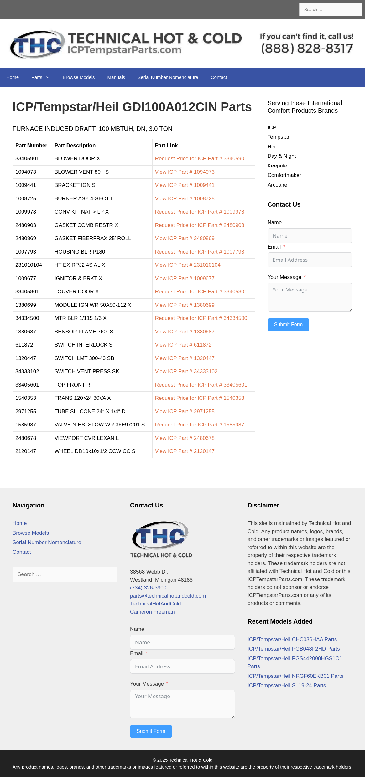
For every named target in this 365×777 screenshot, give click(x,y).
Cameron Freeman (152, 612)
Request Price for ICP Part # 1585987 (199, 425)
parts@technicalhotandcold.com (168, 596)
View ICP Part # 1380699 (185, 305)
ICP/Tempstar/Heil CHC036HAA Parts (292, 639)
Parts (43, 77)
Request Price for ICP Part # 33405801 (201, 292)
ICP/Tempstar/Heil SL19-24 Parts (287, 685)
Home (12, 77)
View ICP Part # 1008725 (185, 199)
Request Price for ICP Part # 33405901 (201, 159)
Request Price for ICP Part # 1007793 (199, 252)
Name (275, 222)
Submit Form (288, 324)
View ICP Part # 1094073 (185, 172)
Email (274, 247)
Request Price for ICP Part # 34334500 (201, 318)
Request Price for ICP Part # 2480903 (199, 225)
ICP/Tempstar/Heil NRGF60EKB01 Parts (295, 676)
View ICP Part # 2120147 (185, 451)
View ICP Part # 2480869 (185, 238)
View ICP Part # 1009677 (185, 278)
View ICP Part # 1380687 (185, 332)
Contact (219, 77)
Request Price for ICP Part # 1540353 (199, 398)
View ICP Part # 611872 (183, 345)
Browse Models (79, 77)
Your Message (284, 277)
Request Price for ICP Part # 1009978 (199, 212)
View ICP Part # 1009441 (185, 185)
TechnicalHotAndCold (155, 604)
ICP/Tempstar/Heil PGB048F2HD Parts (294, 649)
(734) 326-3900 (148, 588)
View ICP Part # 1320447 (185, 358)
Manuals (116, 77)
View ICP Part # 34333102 (186, 371)
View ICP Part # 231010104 (188, 265)
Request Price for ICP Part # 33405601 (201, 385)
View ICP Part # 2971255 (185, 411)
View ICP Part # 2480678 (185, 438)
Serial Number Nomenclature (168, 77)
